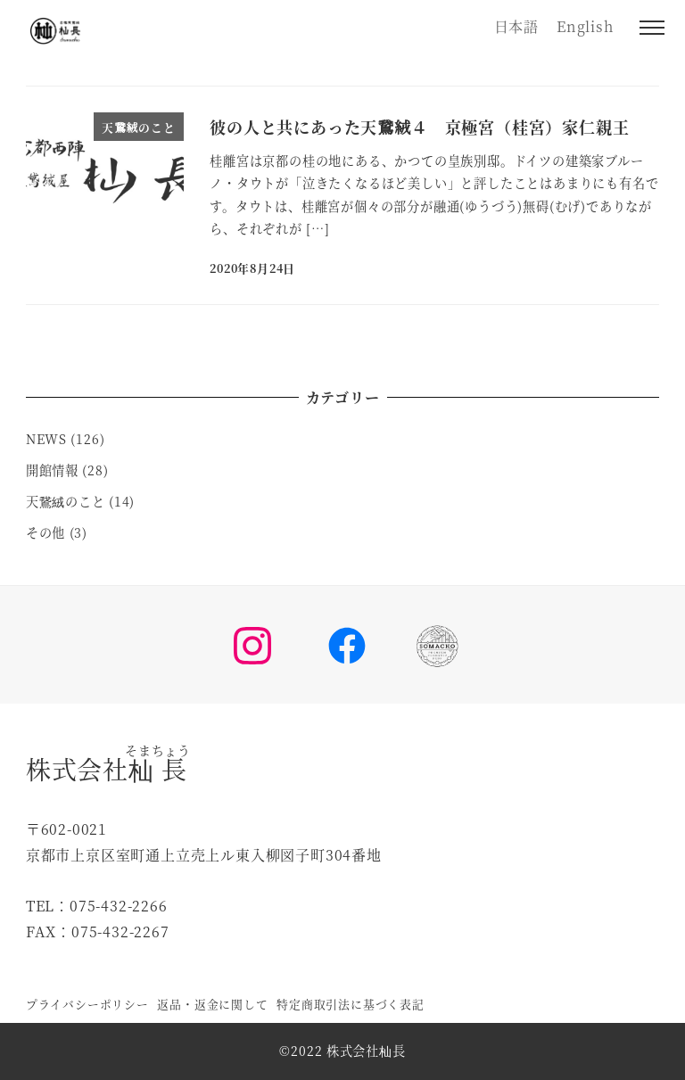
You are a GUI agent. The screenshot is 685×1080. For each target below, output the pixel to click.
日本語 (516, 26)
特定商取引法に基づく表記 (350, 1003)
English (585, 26)
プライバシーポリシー (87, 1003)
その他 (45, 532)
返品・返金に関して (212, 1003)
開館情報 (52, 470)
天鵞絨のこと (65, 501)
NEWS (46, 439)
